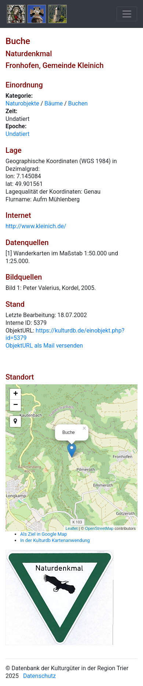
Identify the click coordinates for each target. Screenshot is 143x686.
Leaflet (72, 528)
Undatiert (18, 133)
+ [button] (15, 394)
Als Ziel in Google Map (43, 534)
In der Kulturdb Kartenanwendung (55, 540)
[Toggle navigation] (127, 14)
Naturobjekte (22, 103)
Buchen (78, 103)
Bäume (53, 103)
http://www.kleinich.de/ (36, 226)
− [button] (15, 405)
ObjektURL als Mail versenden (44, 345)
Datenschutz (39, 675)
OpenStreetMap (99, 528)
